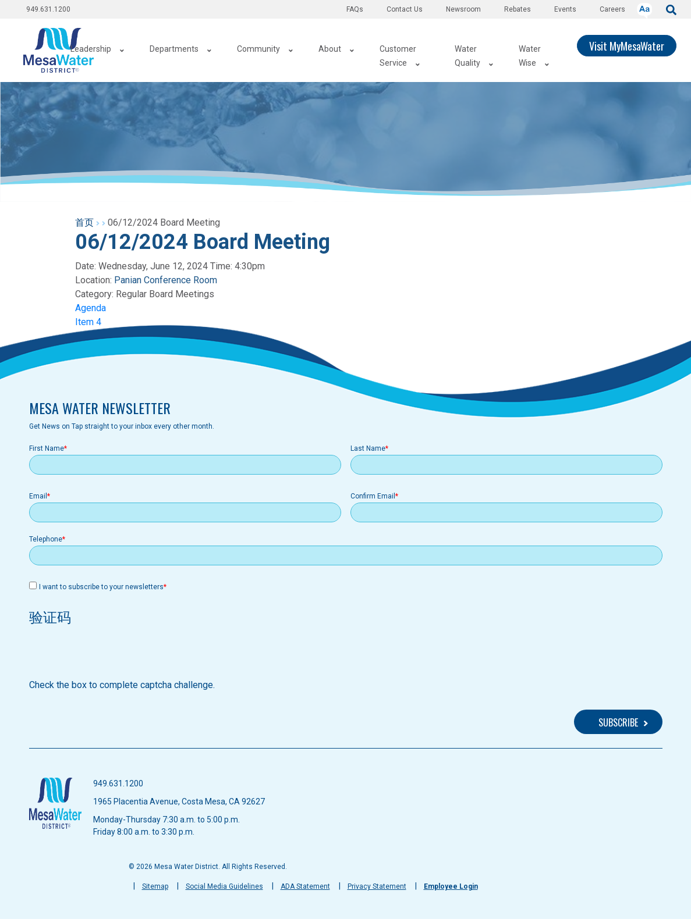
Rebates (517, 9)
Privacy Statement (377, 886)
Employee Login (451, 886)
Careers (612, 9)
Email (38, 496)
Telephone (45, 539)
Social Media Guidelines (224, 886)
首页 (84, 222)
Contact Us (405, 9)
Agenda (90, 308)
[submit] (671, 9)
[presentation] (117, 655)
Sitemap (155, 886)
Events (565, 9)
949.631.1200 (48, 9)
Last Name (367, 448)
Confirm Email (372, 496)
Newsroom (463, 9)
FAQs (354, 9)
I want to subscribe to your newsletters (101, 587)
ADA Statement (305, 886)
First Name (46, 448)
